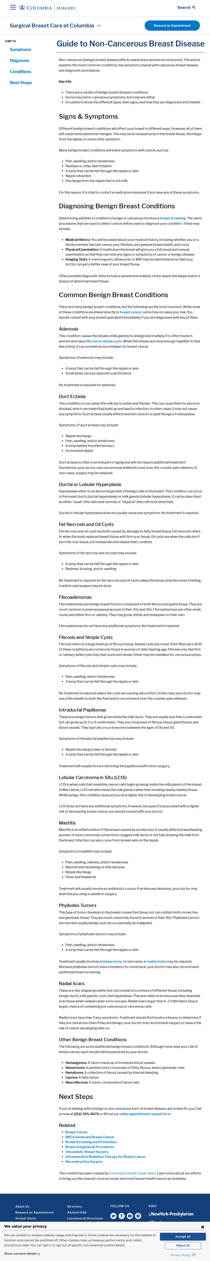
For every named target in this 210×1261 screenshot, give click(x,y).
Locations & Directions (85, 1218)
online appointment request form (145, 1114)
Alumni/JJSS (77, 1212)
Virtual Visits (25, 1218)
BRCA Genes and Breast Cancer (89, 1137)
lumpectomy (112, 961)
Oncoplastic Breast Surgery (86, 1152)
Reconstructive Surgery (84, 1162)
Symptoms (20, 49)
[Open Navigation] (13, 7)
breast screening (173, 218)
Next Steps (21, 82)
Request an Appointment (172, 25)
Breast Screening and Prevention (90, 1142)
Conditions (20, 71)
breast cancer (131, 312)
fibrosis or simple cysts (104, 341)
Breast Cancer (76, 1132)
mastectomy (156, 961)
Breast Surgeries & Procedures (89, 1147)
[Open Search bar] (186, 7)
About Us (22, 1206)
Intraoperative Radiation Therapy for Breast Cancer (105, 1157)
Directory (74, 1206)
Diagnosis (19, 60)
